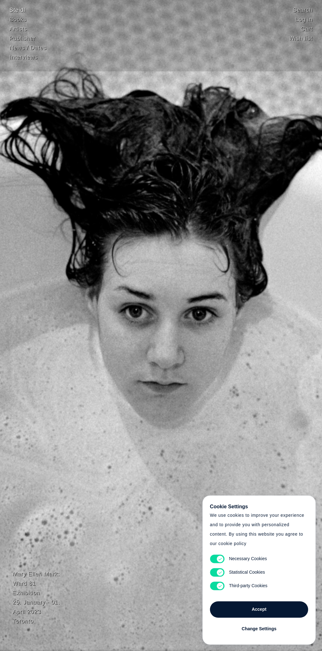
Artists (18, 30)
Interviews (23, 58)
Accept (259, 607)
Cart (307, 30)
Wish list (301, 39)
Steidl (17, 11)
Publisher (22, 39)
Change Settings (259, 626)
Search (303, 11)
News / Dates (28, 49)
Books (18, 20)
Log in (304, 20)
